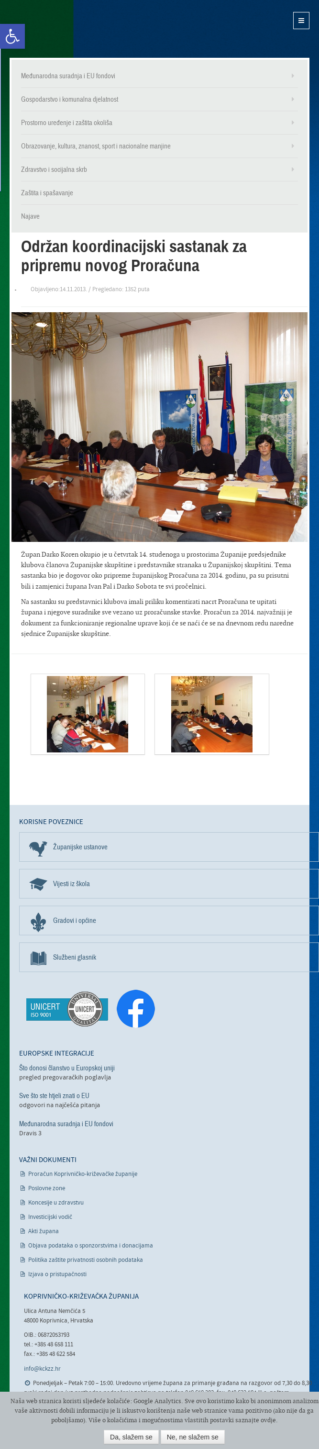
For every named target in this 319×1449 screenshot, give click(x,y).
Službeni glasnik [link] (74, 957)
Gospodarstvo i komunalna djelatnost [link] (69, 99)
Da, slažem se (131, 1437)
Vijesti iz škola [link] (71, 883)
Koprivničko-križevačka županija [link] (56, 29)
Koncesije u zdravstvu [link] (56, 1203)
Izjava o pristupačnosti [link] (57, 1274)
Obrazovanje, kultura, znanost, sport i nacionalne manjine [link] (96, 146)
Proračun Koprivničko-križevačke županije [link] (82, 1174)
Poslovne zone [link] (46, 1188)
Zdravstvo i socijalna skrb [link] (54, 169)
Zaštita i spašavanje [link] (47, 193)
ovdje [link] (268, 1420)
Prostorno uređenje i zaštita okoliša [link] (66, 122)
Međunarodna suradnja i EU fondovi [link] (68, 76)
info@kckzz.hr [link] (42, 1369)
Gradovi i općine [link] (74, 920)
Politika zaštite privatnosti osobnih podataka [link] (85, 1260)
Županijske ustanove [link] (80, 847)
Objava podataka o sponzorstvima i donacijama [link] (90, 1246)
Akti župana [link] (43, 1231)
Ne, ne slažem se (193, 1437)
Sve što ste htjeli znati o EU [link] (54, 1095)
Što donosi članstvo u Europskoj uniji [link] (67, 1068)
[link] (12, 36)
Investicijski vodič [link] (50, 1217)
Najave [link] (30, 216)
